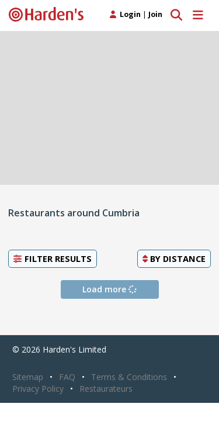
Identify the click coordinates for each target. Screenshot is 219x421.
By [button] (174, 258)
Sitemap (27, 376)
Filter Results (52, 258)
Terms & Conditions (129, 376)
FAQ (67, 376)
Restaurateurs (106, 388)
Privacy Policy (38, 388)
